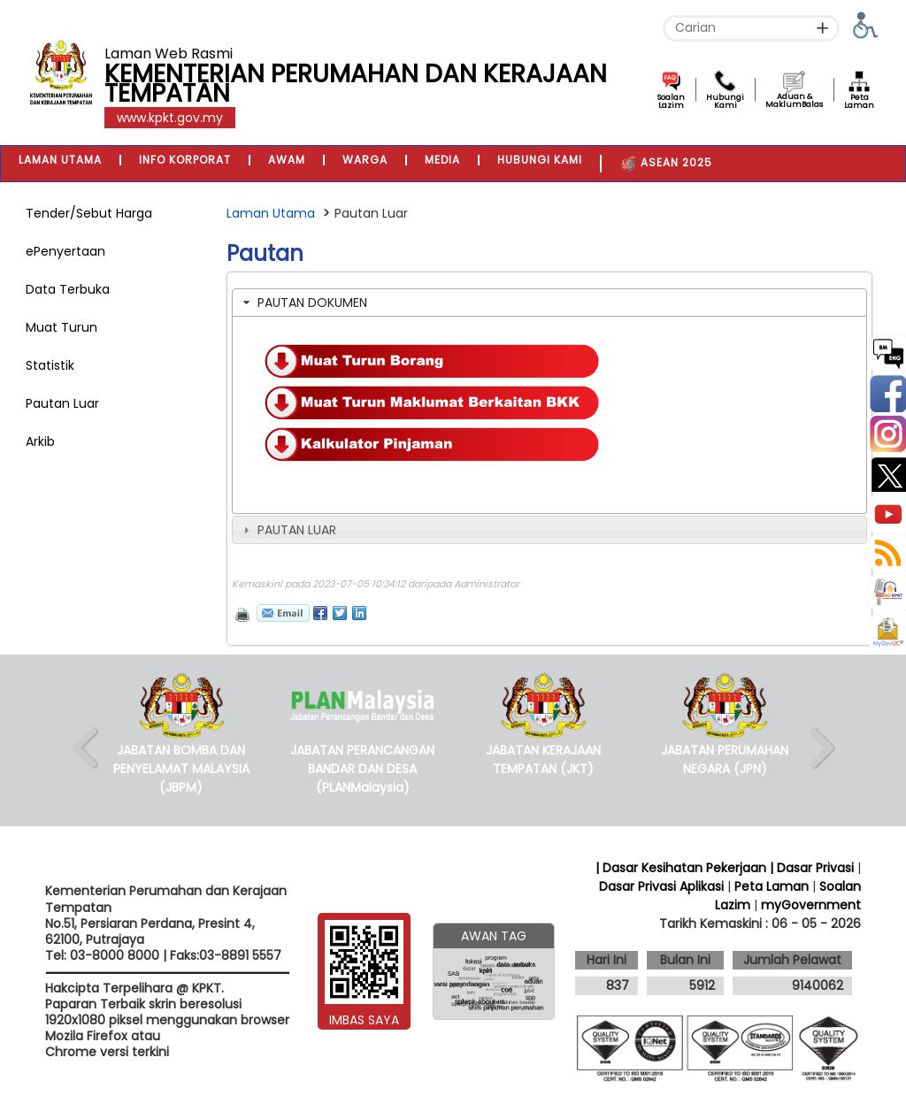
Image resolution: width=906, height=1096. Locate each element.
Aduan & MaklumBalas (794, 100)
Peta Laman (859, 101)
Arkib (40, 441)
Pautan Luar (62, 403)
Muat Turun (61, 327)
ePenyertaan (65, 251)
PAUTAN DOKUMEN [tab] (303, 302)
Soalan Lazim (671, 101)
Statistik (50, 365)
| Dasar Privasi (812, 868)
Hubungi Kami (725, 101)
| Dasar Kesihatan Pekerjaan (682, 868)
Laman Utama (270, 213)
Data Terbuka (68, 289)
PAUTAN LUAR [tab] (287, 530)
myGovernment (811, 905)
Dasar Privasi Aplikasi (661, 886)
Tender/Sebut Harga (89, 213)
